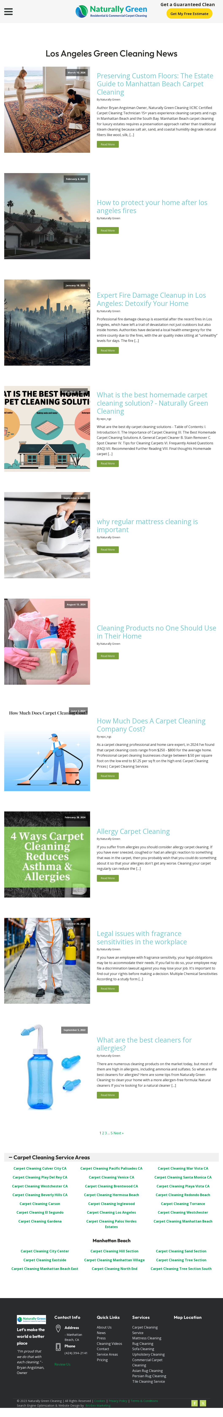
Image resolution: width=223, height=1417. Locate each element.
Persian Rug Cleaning (149, 1376)
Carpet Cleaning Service (145, 1330)
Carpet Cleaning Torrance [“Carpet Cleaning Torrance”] (183, 1203)
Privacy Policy (118, 1401)
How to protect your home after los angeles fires (152, 206)
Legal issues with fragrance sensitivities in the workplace (142, 938)
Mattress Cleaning (146, 1338)
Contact (103, 1349)
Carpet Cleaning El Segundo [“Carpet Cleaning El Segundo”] (40, 1212)
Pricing (102, 1360)
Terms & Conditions (144, 1401)
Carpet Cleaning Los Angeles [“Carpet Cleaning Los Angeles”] (111, 1212)
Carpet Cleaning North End (114, 1268)
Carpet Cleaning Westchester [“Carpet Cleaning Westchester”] (183, 1212)
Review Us (62, 1364)
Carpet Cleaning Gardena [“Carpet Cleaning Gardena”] (40, 1221)
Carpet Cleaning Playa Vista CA (183, 1186)
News (101, 1332)
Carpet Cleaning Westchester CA (40, 1186)
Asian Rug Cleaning (147, 1370)
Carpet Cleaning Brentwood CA (111, 1186)
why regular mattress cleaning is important (147, 526)
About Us (104, 1327)
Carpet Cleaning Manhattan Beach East (44, 1268)
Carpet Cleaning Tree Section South (181, 1268)
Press (101, 1338)
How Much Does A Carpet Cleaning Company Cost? (151, 725)
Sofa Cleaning (143, 1349)
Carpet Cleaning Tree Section (181, 1260)
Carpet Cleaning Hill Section (114, 1251)
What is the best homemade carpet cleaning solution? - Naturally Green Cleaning (152, 403)
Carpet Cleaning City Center (45, 1251)
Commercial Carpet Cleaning (147, 1363)
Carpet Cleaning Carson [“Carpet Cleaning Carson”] (40, 1203)
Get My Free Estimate (189, 13)
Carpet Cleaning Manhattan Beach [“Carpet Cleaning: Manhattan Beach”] (183, 1221)
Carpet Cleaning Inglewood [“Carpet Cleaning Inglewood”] (111, 1203)
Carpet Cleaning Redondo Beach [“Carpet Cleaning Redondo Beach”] (183, 1195)
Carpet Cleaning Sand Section (181, 1251)
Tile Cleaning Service (148, 1381)
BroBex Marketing (97, 1405)
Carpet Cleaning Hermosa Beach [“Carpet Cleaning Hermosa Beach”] (111, 1195)
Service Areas (107, 1354)
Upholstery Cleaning (148, 1354)
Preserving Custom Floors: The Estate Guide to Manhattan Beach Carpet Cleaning (155, 84)
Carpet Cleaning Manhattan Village (114, 1260)
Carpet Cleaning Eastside (44, 1260)
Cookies (99, 1401)
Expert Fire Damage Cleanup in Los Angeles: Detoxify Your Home (151, 299)
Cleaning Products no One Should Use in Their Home (156, 632)
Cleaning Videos (109, 1343)
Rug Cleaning (142, 1343)
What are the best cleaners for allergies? (144, 1044)
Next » (119, 1133)
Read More (108, 144)
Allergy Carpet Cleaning (133, 831)
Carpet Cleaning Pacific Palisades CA (111, 1168)
